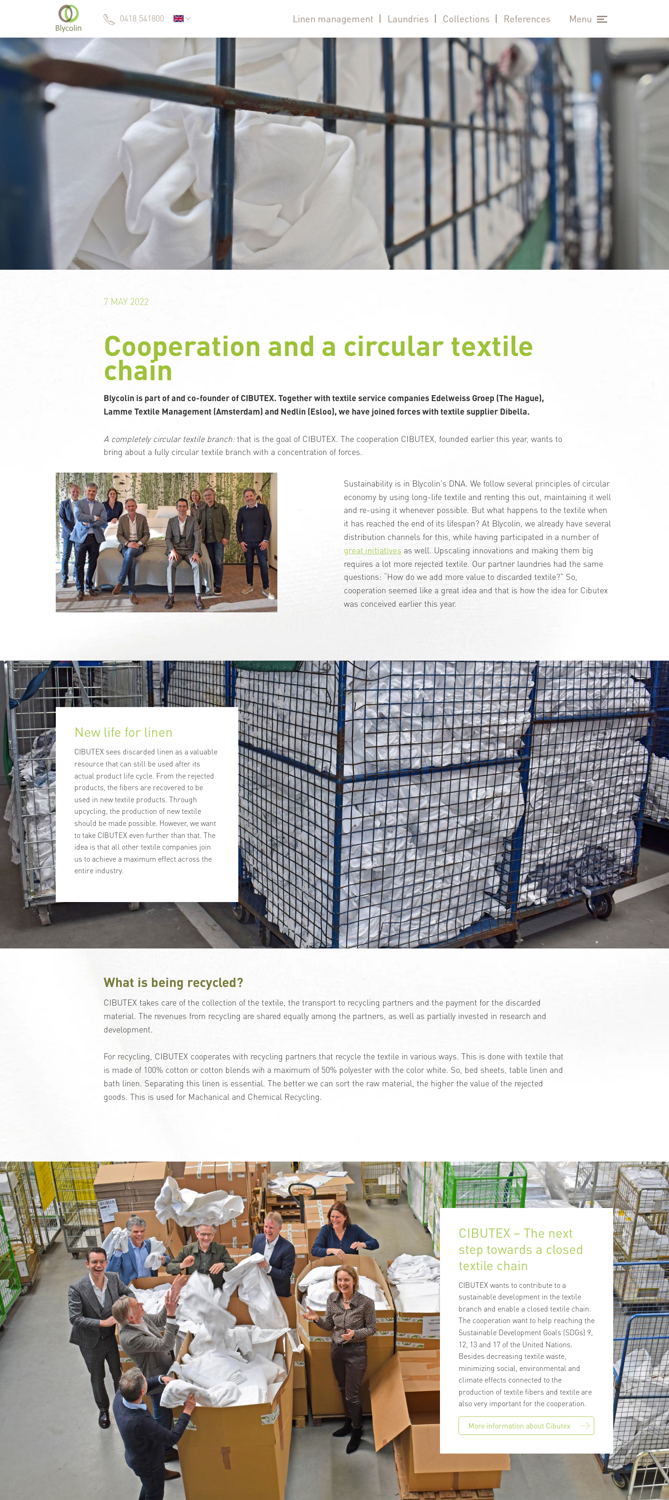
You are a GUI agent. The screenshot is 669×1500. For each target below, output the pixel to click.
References (527, 19)
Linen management (333, 19)
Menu (580, 19)
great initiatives (372, 550)
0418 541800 (142, 18)
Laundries (408, 19)
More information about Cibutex (529, 1425)
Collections (466, 19)
